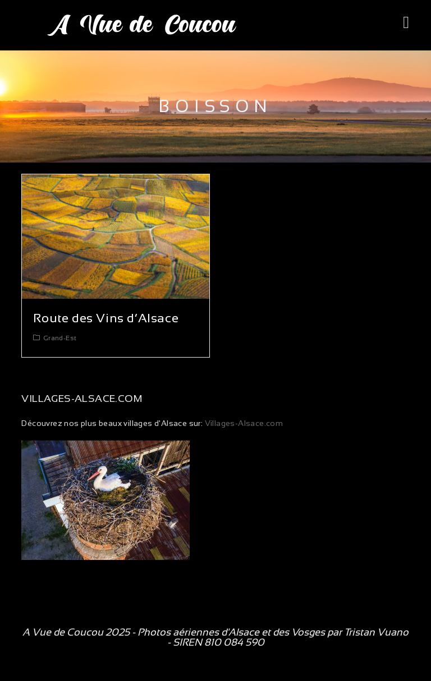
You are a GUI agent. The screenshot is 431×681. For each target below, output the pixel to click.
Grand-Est (60, 338)
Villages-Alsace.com (243, 423)
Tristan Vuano (376, 632)
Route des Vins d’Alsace (105, 318)
